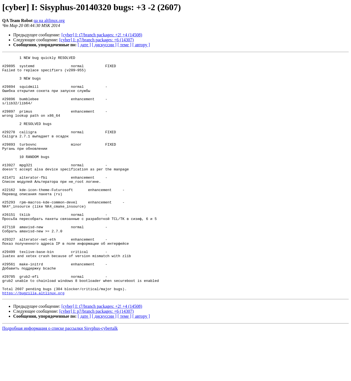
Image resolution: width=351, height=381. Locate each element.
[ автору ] (141, 44)
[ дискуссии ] (104, 44)
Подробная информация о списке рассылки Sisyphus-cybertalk (60, 376)
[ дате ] (84, 44)
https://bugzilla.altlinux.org (33, 340)
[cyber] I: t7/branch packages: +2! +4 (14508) (101, 34)
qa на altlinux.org (49, 20)
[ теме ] (124, 44)
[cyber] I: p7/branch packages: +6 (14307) (96, 39)
